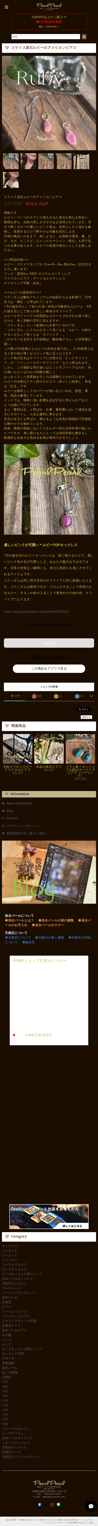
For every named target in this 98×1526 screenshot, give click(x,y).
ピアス (6, 1306)
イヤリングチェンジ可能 (19, 1321)
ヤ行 (5, 1414)
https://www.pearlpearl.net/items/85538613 (36, 611)
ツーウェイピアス (14, 1311)
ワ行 (5, 1424)
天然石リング (11, 1452)
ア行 (5, 1381)
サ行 (5, 1391)
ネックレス (10, 1246)
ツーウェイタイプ (14, 1264)
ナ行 (5, 1400)
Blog (10, 810)
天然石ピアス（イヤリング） (22, 1456)
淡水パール (10, 1297)
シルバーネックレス (16, 1442)
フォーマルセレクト (16, 1428)
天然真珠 (8, 1363)
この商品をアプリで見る (49, 668)
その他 (6, 1335)
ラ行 (5, 1419)
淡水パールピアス (14, 1330)
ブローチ (8, 1358)
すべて (15, 696)
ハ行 (5, 1405)
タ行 (5, 1396)
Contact (12, 818)
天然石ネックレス (14, 1283)
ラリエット (10, 1255)
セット (6, 1344)
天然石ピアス (11, 1325)
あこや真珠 (10, 1372)
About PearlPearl (19, 803)
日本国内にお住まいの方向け (49, 657)
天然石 (6, 1302)
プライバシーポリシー (23, 826)
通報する (86, 717)
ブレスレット (11, 1288)
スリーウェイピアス (16, 1316)
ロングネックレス (14, 1269)
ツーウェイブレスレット (19, 1292)
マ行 (5, 1410)
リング (6, 1339)
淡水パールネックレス (17, 1278)
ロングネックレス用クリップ (22, 1274)
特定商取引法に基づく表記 (26, 833)
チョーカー (10, 1260)
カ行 (5, 1386)
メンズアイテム (13, 1433)
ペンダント (10, 1250)
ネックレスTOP (13, 1353)
